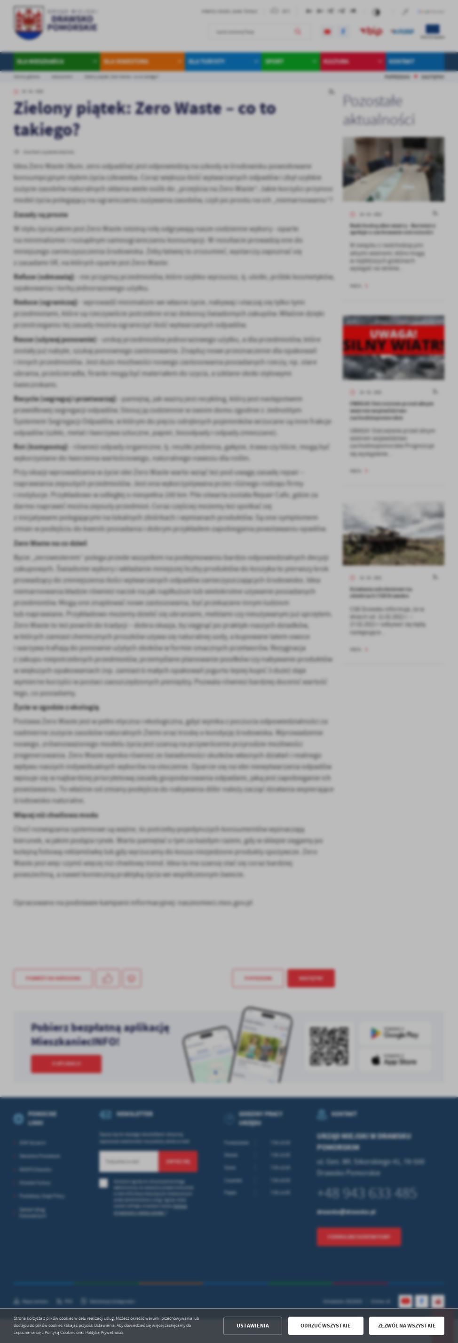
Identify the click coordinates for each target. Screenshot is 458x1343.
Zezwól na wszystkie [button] (407, 1325)
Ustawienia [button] (253, 1325)
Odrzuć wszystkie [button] (325, 1325)
